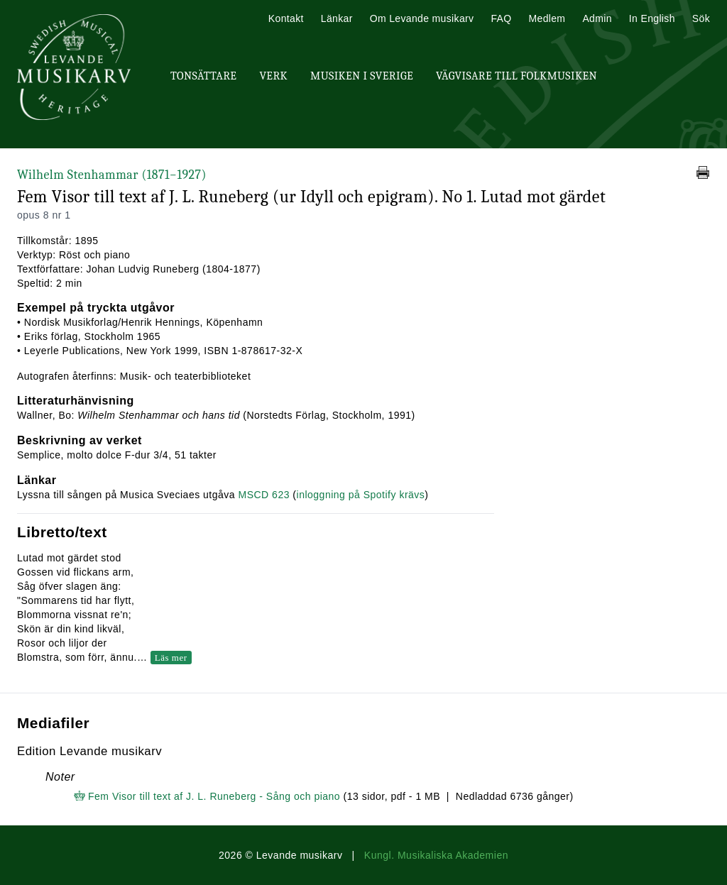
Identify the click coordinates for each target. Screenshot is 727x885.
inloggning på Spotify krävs (361, 494)
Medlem (546, 18)
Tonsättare (203, 76)
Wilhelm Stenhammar (112, 174)
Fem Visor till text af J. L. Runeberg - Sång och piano (214, 796)
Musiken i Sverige (361, 76)
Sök (701, 18)
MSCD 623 (263, 494)
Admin (596, 18)
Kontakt (286, 18)
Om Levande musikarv (422, 18)
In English (652, 18)
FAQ (501, 18)
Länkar (337, 18)
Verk (273, 76)
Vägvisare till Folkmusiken (516, 76)
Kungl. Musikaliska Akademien (436, 855)
